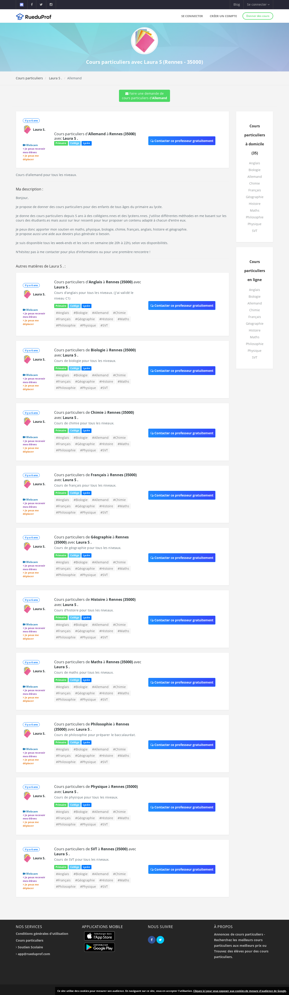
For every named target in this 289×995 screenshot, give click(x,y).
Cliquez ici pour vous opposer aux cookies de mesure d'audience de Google (239, 991)
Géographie (254, 197)
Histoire (255, 203)
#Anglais (62, 313)
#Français (63, 319)
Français (254, 190)
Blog (236, 4)
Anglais (254, 163)
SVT (254, 231)
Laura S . (55, 78)
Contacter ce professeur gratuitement (181, 141)
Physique (254, 224)
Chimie (254, 183)
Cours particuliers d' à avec (95, 136)
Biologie (255, 170)
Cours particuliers (29, 78)
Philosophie (254, 217)
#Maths (123, 319)
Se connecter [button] (258, 4)
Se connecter (192, 16)
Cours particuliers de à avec (95, 477)
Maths (254, 210)
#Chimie (119, 313)
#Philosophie (66, 325)
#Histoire (106, 319)
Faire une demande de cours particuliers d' (144, 95)
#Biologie (81, 313)
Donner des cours (257, 16)
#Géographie (85, 319)
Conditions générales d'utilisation (42, 933)
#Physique (88, 325)
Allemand (254, 176)
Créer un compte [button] (223, 16)
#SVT (104, 325)
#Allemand (100, 313)
